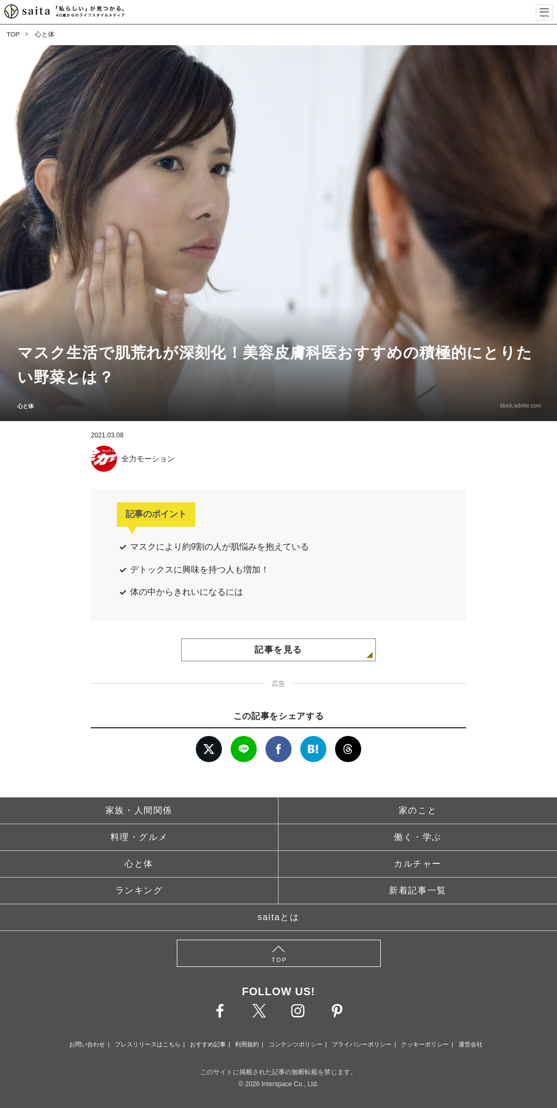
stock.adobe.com (519, 406)
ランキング (139, 890)
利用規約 (247, 1044)
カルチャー (418, 863)
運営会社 (470, 1044)
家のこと (418, 810)
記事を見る (278, 649)
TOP (13, 34)
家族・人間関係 (139, 810)
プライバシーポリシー (362, 1044)
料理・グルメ (139, 837)
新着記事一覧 (418, 890)
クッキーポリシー (425, 1044)
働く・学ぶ (418, 837)
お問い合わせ (87, 1044)
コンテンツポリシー (296, 1044)
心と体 (44, 34)
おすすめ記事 (208, 1044)
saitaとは (279, 917)
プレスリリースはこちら (148, 1044)
